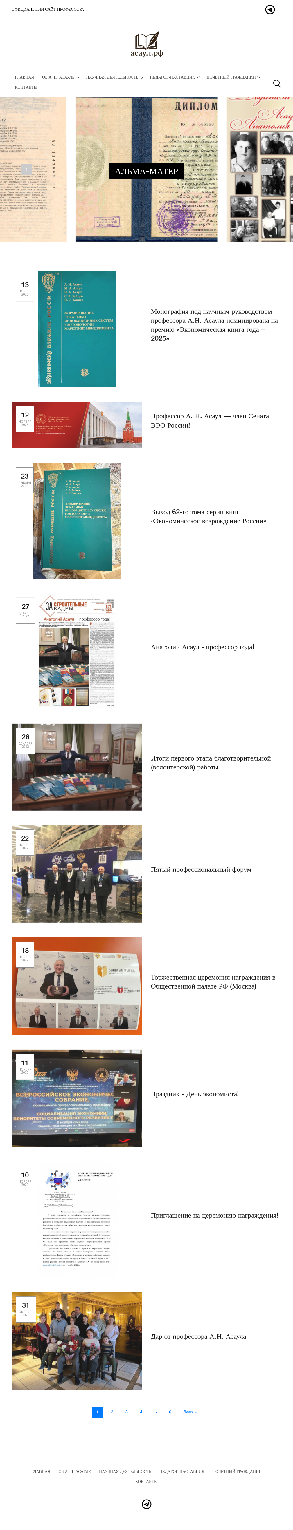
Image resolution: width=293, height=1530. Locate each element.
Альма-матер (146, 171)
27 (26, 615)
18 (25, 959)
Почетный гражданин (231, 77)
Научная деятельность (112, 77)
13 (25, 294)
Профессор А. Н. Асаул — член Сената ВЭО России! (210, 426)
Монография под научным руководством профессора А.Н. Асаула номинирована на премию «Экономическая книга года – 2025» (214, 330)
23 (25, 485)
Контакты (26, 87)
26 (26, 746)
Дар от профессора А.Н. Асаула (198, 1341)
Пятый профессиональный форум (201, 874)
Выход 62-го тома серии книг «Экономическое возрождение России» (209, 522)
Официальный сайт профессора (48, 10)
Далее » (190, 1412)
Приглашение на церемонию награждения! (215, 1220)
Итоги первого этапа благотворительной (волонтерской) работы (211, 768)
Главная (24, 77)
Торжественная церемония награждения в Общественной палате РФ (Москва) (213, 987)
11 (25, 1072)
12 (25, 424)
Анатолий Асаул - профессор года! (202, 652)
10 (25, 1184)
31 (26, 1314)
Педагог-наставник (172, 77)
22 (25, 847)
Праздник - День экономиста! (195, 1099)
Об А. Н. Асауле (58, 77)
